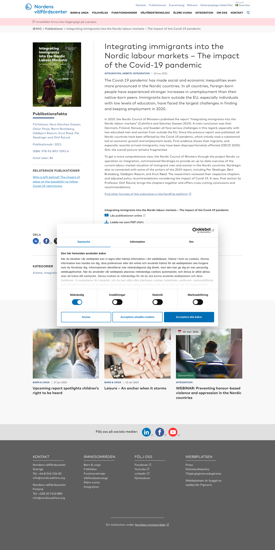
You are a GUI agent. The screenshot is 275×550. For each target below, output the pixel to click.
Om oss (222, 12)
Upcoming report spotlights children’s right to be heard (59, 390)
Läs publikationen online (127, 215)
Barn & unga (79, 12)
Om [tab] (191, 241)
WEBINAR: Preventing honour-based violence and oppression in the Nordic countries (207, 392)
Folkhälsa (100, 12)
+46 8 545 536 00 (50, 473)
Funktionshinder (124, 12)
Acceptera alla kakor (189, 317)
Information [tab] (137, 241)
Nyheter (141, 5)
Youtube (140, 468)
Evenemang (177, 5)
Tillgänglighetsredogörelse (203, 473)
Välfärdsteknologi (155, 12)
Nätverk (192, 5)
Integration (204, 12)
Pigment (206, 484)
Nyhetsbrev (143, 477)
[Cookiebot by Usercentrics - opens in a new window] (198, 230)
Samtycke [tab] (84, 241)
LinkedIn (140, 473)
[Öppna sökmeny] (248, 12)
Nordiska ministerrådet (150, 524)
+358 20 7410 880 (50, 493)
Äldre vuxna (182, 12)
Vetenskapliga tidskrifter (216, 5)
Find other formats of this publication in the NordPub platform (149, 193)
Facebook (141, 464)
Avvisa (86, 317)
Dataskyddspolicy (197, 468)
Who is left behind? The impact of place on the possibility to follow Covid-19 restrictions (56, 181)
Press (189, 464)
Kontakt (237, 12)
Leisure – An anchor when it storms (130, 390)
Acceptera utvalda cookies (137, 317)
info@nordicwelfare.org (49, 477)
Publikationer (158, 5)
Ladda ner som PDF (124, 221)
